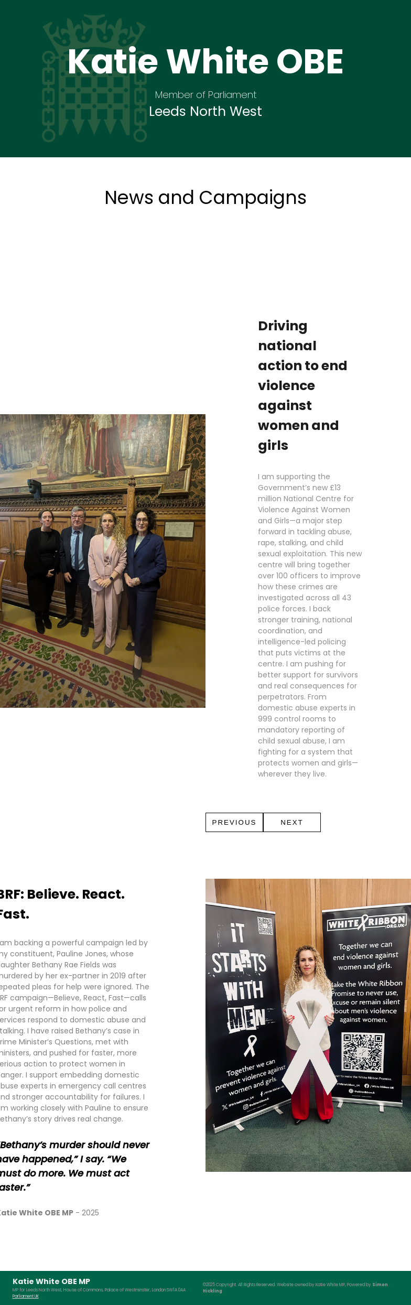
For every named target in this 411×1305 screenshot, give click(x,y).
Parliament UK (26, 1296)
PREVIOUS (234, 822)
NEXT (292, 822)
